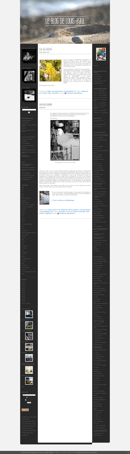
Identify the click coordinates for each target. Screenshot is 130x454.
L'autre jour (96, 314)
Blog (23, 196)
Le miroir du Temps (98, 344)
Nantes (23, 241)
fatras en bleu (97, 301)
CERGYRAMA (97, 278)
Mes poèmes (24, 230)
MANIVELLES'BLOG (98, 373)
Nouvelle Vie (24, 245)
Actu (23, 189)
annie (95, 95)
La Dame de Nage (98, 178)
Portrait (23, 256)
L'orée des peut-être (98, 318)
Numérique (24, 247)
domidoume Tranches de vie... (100, 290)
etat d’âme (96, 296)
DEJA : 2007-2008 (98, 155)
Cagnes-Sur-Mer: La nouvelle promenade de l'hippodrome (28, 364)
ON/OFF (95, 395)
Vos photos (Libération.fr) (99, 427)
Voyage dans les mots (98, 433)
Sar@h (95, 408)
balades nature (97, 269)
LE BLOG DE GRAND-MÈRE (100, 333)
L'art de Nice (96, 172)
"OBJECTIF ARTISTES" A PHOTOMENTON (27, 165)
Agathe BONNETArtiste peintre (100, 261)
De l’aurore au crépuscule (99, 288)
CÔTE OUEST (97, 286)
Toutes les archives (26, 303)
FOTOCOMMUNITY (26, 143)
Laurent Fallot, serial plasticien (100, 329)
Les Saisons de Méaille (27, 224)
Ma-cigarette (96, 369)
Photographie (24, 252)
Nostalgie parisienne (98, 83)
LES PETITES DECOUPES (100, 360)
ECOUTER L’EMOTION (99, 294)
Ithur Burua (96, 309)
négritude (48, 213)
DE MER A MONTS (26, 179)
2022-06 (23, 290)
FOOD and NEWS (98, 165)
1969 (23, 187)
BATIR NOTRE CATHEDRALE (28, 167)
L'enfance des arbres (98, 174)
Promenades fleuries (26, 258)
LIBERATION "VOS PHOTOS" (28, 150)
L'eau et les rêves (97, 76)
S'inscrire (29, 397)
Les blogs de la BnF (98, 201)
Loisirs (23, 228)
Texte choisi (24, 265)
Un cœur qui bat (97, 419)
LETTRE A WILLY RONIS (27, 177)
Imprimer (78, 93)
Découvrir (24, 209)
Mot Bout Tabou (97, 219)
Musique (23, 237)
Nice (23, 243)
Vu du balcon (96, 251)
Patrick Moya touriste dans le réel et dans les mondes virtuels (101, 229)
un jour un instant (25, 267)
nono (95, 224)
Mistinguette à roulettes (99, 217)
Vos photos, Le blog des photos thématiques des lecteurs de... (100, 430)
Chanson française (98, 280)
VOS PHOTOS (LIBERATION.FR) (26, 156)
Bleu (23, 193)
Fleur (23, 217)
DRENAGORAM (97, 292)
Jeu (22, 221)
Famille (23, 213)
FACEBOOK (24, 141)
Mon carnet (96, 382)
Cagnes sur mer (25, 202)
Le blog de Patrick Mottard (99, 193)
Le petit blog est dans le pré (100, 350)
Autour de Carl (97, 142)
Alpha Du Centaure (98, 263)
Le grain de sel (97, 340)
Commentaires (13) (46, 211)
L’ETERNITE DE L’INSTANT (100, 365)
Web (23, 273)
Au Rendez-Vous (97, 267)
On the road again (97, 226)
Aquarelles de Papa (26, 375)
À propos (96, 65)
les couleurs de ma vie (98, 203)
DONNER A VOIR (97, 157)
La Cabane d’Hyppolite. (27, 330)
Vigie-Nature (96, 249)
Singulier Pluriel (97, 244)
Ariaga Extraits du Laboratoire (100, 139)
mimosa (44, 93)
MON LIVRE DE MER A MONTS (29, 232)
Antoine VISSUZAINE (98, 137)
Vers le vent (96, 423)
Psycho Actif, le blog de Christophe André (99, 238)
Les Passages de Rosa (99, 356)
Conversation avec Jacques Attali (101, 150)
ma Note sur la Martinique (65, 200)
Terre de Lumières (98, 126)
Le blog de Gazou (97, 331)
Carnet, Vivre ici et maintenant (28, 204)
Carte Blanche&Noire (26, 120)
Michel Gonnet (97, 380)
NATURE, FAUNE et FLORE (100, 384)
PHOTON (96, 231)
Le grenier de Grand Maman (100, 342)
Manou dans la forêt (98, 211)
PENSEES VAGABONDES (99, 399)
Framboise (96, 107)
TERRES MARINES (26, 173)
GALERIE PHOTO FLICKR (27, 145)
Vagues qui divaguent (98, 421)
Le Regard (96, 352)
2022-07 (23, 288)
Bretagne (24, 200)
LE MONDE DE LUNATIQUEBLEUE (98, 347)
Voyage (23, 269)
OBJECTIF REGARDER (99, 391)
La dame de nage (97, 324)
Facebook (69, 93)
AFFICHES (24, 352)
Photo (23, 250)
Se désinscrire (29, 400)
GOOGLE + (24, 147)
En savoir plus (93, 452)
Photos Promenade (98, 404)
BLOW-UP (96, 144)
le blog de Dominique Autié (99, 124)
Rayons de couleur (98, 406)
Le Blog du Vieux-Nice (98, 338)
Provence (24, 260)
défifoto (23, 211)
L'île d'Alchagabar (97, 316)
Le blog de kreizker (98, 335)
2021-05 (23, 292)
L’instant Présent (25, 122)
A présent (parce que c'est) (99, 259)
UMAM (95, 246)
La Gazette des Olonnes (99, 180)
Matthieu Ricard (97, 213)
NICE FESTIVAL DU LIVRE (100, 222)
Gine (95, 102)
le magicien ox (97, 199)
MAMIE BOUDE (97, 371)
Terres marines (25, 341)
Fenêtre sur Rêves (98, 163)
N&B (23, 239)
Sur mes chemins (97, 412)
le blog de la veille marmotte (100, 191)
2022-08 (23, 286)
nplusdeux (96, 388)
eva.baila (96, 161)
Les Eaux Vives (97, 354)
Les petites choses (98, 358)
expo (49, 93)
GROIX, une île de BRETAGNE (100, 303)
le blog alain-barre (97, 186)
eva (95, 91)
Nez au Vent (96, 386)
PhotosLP (24, 128)
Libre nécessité (97, 362)
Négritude (42, 107)
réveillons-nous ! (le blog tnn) (100, 240)
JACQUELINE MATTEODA (99, 312)
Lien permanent (57, 91)
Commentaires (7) (70, 91)
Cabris (23, 386)
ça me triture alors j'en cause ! (100, 274)
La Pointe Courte (25, 319)
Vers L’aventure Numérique (100, 425)
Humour (23, 219)
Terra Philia (96, 414)
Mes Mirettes (96, 378)
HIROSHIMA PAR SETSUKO (28, 175)
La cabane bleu (97, 176)
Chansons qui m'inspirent (27, 206)
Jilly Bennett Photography (99, 170)
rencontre (55, 93)
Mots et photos (25, 234)
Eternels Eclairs (97, 299)
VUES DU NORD (97, 435)
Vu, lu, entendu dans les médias (29, 271)
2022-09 (23, 283)
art (40, 93)
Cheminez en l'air (97, 148)
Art (22, 191)
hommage (81, 211)
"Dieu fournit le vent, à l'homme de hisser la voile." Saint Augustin (101, 135)
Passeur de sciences (98, 397)
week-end (84, 91)
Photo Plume (96, 401)
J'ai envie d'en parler (98, 167)
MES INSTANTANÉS (98, 215)
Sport (23, 263)
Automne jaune (97, 74)
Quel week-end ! (44, 52)
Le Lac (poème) (97, 78)
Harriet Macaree (97, 305)
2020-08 (23, 299)
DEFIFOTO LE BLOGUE (27, 139)
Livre (23, 226)
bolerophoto (96, 272)
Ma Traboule (96, 367)
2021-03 (23, 294)
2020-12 (23, 296)
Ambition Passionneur (98, 265)
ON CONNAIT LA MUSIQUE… (100, 393)
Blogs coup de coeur (26, 198)
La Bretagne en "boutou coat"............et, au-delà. (99, 321)
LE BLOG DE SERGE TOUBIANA (98, 197)
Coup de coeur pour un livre (100, 80)
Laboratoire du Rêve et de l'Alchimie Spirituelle (99, 184)
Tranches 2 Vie (97, 417)
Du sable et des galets (98, 159)
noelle (95, 93)
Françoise (96, 99)
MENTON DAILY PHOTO (99, 375)
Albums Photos (26, 309)
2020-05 (23, 301)
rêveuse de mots (97, 242)
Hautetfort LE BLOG (98, 307)
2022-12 (23, 281)
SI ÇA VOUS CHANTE (99, 410)
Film (22, 215)
